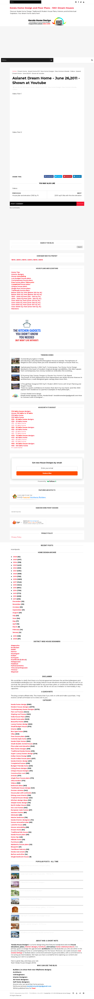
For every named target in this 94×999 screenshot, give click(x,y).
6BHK (42, 261)
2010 (15, 637)
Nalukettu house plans (20, 845)
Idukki (13, 650)
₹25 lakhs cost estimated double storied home (37, 933)
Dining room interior (19, 796)
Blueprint (15, 848)
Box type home (17, 732)
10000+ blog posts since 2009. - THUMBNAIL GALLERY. (27, 994)
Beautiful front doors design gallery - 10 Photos (37, 908)
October (16, 608)
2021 (15, 572)
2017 (15, 583)
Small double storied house (22, 745)
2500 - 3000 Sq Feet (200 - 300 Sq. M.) (27, 300)
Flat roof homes (17, 713)
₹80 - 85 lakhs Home (20, 441)
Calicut (23, 661)
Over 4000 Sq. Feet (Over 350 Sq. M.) (27, 304)
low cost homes (17, 809)
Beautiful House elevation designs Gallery (35, 867)
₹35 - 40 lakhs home (19, 425)
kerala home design (19, 705)
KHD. (53, 994)
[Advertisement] (47, 42)
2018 (15, 580)
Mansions (16, 310)
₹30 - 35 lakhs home (20, 423)
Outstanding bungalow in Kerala (33, 360)
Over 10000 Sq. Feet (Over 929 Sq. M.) (27, 308)
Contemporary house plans (23, 281)
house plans (21, 286)
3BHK (25, 261)
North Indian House (19, 806)
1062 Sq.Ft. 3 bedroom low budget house (35, 917)
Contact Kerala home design (32, 395)
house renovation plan (20, 823)
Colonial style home (19, 740)
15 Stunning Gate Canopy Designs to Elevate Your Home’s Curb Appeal (47, 377)
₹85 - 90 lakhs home (19, 443)
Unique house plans (20, 288)
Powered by (47, 482)
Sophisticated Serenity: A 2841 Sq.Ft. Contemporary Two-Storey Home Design (50, 368)
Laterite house (17, 826)
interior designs (31, 948)
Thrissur (14, 671)
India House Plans (18, 718)
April (14, 625)
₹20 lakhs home (18, 418)
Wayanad (14, 673)
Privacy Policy (17, 538)
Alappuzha (15, 646)
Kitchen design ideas (19, 801)
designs (18, 276)
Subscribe (47, 474)
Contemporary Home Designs (23, 710)
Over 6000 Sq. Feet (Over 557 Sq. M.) (26, 306)
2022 (15, 569)
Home (16, 72)
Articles (14, 777)
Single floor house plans (22, 290)
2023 (15, 566)
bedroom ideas (17, 786)
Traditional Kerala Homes (21, 752)
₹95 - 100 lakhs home (20, 447)
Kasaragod (15, 655)
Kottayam (15, 659)
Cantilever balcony (18, 850)
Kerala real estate (18, 853)
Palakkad (14, 665)
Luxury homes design (19, 725)
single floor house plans (20, 779)
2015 (15, 589)
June (14, 619)
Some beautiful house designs (31, 892)
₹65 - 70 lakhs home (19, 435)
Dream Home (23, 72)
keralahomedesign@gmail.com (39, 987)
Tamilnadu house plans (21, 292)
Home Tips (16, 273)
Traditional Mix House (19, 833)
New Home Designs (48, 72)
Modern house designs (20, 708)
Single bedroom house (20, 858)
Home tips (15, 838)
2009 (15, 640)
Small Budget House (19, 727)
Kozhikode (15, 661)
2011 (14, 600)
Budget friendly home (20, 767)
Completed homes (18, 764)
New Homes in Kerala (63, 72)
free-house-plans (18, 737)
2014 (15, 591)
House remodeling (18, 828)
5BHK (36, 261)
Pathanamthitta (17, 667)
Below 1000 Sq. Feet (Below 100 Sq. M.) (27, 294)
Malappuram (16, 663)
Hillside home (16, 840)
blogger (79, 205)
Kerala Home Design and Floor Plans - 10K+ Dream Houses (43, 8)
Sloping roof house (19, 715)
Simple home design (19, 804)
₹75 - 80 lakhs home (20, 439)
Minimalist (15, 816)
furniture (42, 948)
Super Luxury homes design (22, 755)
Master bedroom (17, 818)
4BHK (31, 261)
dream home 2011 (35, 72)
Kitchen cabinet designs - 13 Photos (33, 925)
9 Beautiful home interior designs (32, 883)
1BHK (14, 261)
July (14, 617)
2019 (15, 577)
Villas (13, 735)
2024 (15, 563)
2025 (15, 560)
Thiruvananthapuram (19, 669)
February (16, 631)
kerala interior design (19, 762)
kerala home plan (18, 720)
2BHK (20, 261)
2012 (15, 597)
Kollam (13, 657)
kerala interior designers (21, 821)
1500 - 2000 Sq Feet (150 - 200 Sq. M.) (27, 298)
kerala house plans (18, 836)
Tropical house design (20, 799)
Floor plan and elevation (20, 747)
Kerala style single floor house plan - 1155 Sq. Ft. (37, 875)
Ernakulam (15, 649)
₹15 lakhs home (18, 416)
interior (14, 730)
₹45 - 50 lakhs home (19, 427)
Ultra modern (16, 782)
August (15, 614)
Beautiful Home (17, 723)
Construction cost (18, 774)
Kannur (14, 653)
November (17, 605)
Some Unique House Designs (31, 900)
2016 (15, 586)
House (19, 277)
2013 (15, 594)
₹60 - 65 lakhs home (19, 433)
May (14, 622)
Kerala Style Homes (19, 742)
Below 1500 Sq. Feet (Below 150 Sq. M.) (27, 296)
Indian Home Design (19, 757)
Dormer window (17, 791)
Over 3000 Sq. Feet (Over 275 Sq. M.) (26, 302)
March (15, 628)
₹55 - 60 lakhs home (20, 431)
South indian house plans (21, 759)
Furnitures (15, 843)
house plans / (23, 284)
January (16, 633)
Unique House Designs (20, 772)
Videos (73, 72)
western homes (17, 813)
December (17, 602)
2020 (15, 575)
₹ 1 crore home (17, 449)
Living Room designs (19, 769)
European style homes (20, 811)
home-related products (65, 948)
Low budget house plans (22, 280)
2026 (15, 558)
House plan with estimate (21, 794)
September (17, 611)
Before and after (18, 855)
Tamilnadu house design (21, 789)
